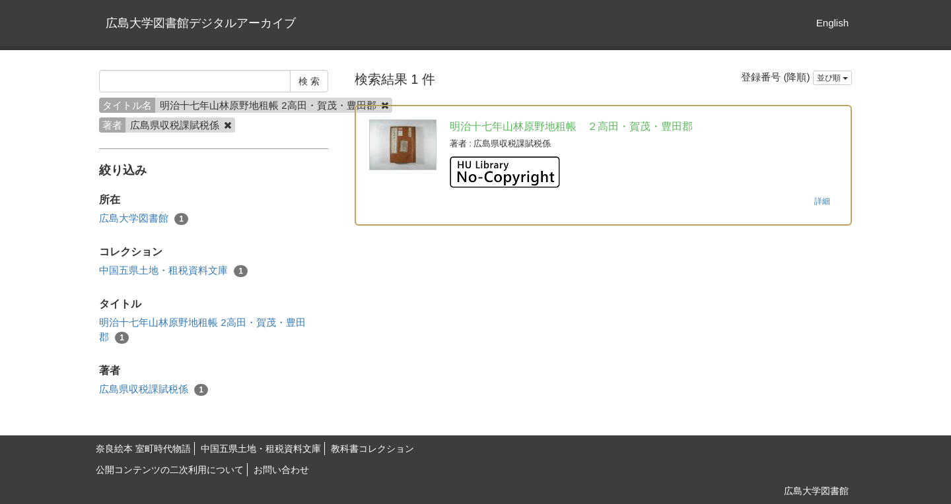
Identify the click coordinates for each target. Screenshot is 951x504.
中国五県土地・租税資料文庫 (173, 271)
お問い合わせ (281, 469)
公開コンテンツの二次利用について (170, 469)
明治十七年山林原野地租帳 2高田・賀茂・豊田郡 (202, 330)
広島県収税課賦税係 (153, 389)
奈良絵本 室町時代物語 (143, 448)
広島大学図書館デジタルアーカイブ (201, 23)
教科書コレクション (372, 448)
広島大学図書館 (143, 218)
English (832, 22)
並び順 (832, 77)
